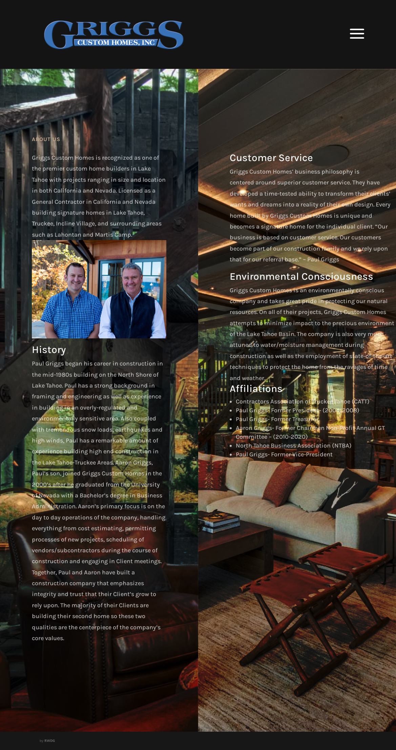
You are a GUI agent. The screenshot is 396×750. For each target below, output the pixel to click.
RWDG (49, 740)
